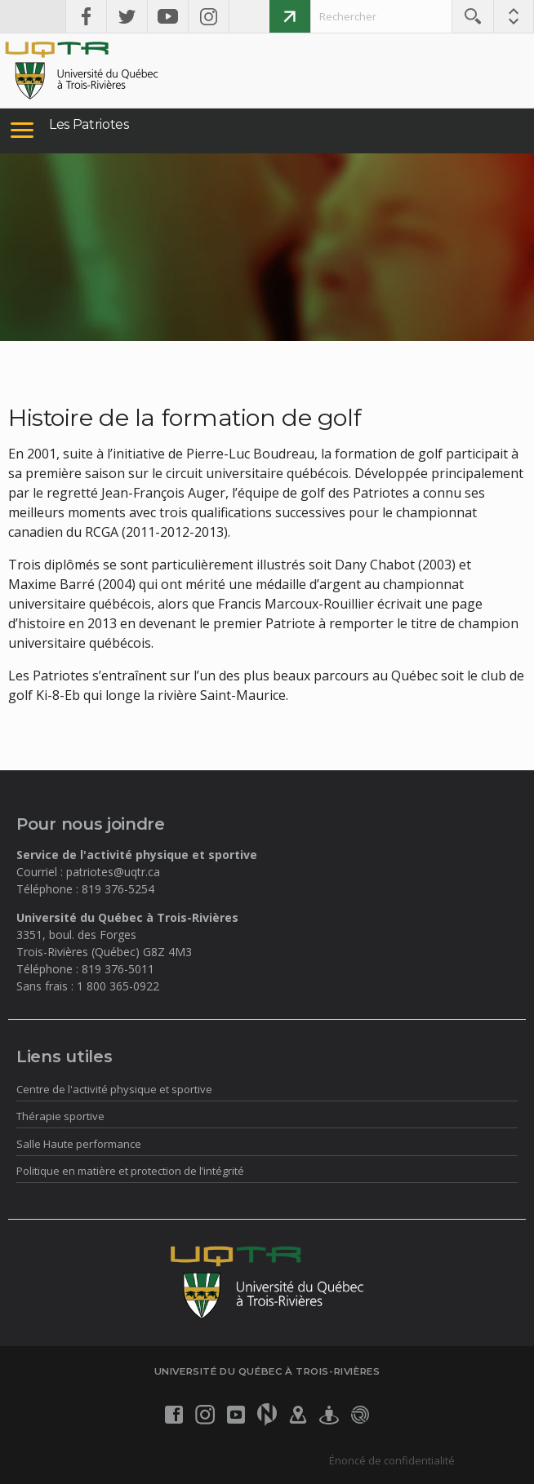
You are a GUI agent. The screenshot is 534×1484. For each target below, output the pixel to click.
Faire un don (289, 16)
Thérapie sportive (60, 1116)
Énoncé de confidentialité (392, 1460)
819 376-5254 (118, 889)
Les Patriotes (89, 124)
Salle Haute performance (78, 1143)
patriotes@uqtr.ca (113, 871)
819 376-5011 (118, 969)
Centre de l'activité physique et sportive (114, 1089)
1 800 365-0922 (118, 986)
